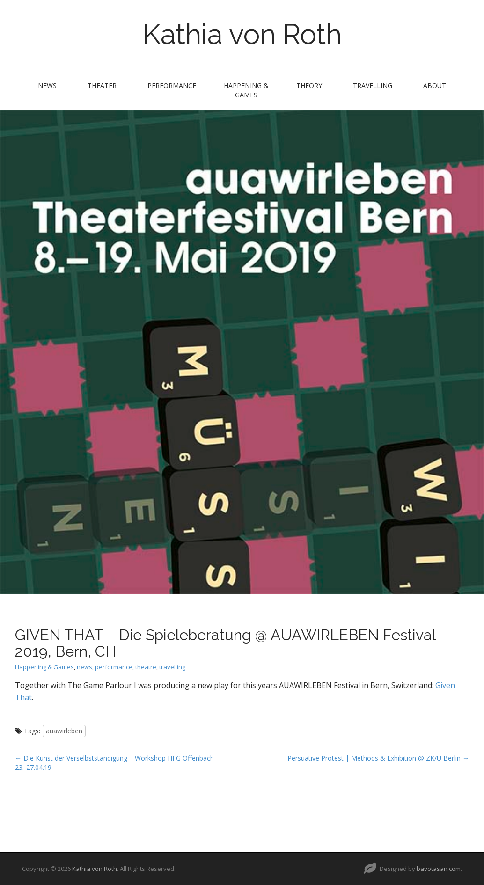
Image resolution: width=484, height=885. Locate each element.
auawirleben (64, 730)
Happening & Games (246, 90)
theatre (145, 667)
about (434, 85)
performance (171, 85)
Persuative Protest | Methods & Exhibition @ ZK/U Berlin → (378, 757)
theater (102, 85)
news (47, 85)
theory (309, 85)
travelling (372, 85)
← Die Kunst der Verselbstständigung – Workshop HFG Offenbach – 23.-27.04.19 (117, 762)
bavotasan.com (439, 868)
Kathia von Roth (242, 34)
